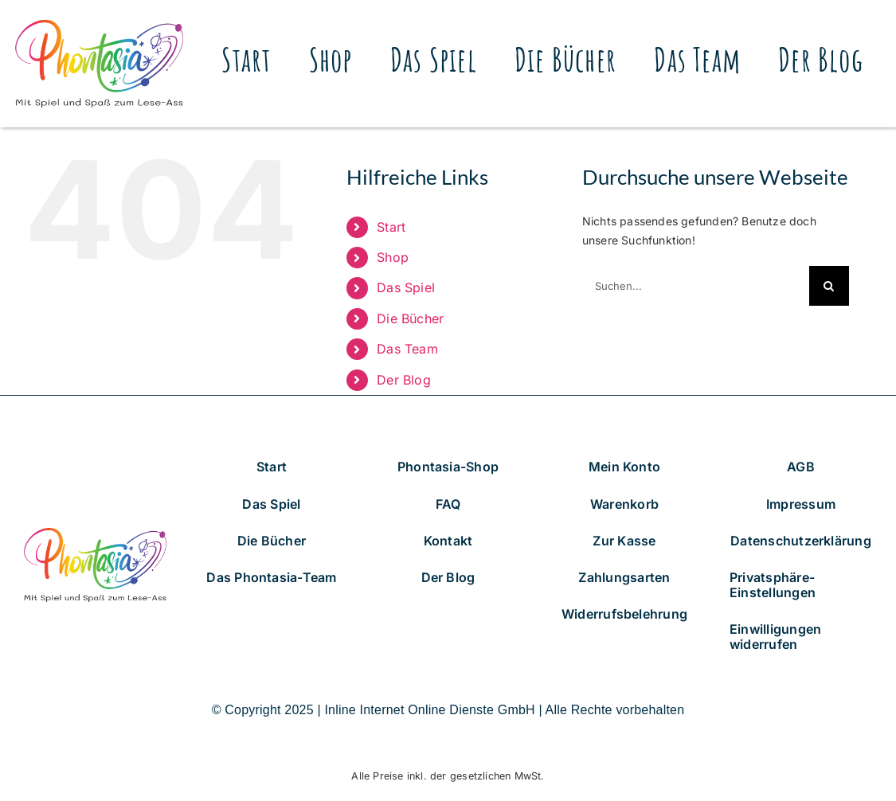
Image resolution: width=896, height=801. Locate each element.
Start (391, 227)
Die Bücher (410, 318)
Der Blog (404, 380)
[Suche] (829, 286)
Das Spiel (406, 287)
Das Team (407, 349)
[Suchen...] (695, 286)
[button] (801, 585)
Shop (393, 257)
